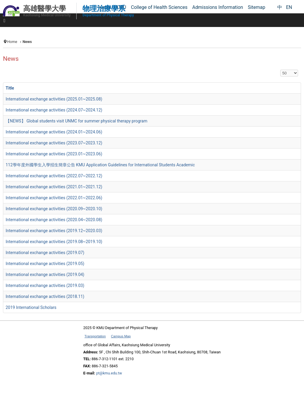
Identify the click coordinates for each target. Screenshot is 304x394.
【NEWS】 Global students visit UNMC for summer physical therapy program (76, 121)
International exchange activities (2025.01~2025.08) (54, 99)
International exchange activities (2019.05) (45, 263)
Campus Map (121, 336)
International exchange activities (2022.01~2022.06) (54, 197)
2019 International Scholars (31, 307)
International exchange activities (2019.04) (45, 274)
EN (289, 7)
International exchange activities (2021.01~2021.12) (54, 186)
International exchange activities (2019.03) (45, 285)
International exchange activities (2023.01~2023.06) (54, 153)
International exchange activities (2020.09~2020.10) (54, 208)
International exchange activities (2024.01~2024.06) (54, 132)
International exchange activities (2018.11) (45, 296)
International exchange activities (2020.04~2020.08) (54, 219)
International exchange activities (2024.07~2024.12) (54, 110)
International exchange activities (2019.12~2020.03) (54, 230)
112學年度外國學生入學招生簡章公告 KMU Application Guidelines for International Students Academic (100, 164)
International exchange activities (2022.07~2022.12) (54, 175)
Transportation (95, 336)
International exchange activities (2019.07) (45, 252)
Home (12, 41)
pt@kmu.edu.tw (109, 373)
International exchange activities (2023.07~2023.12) (54, 143)
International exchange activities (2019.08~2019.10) (54, 241)
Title (10, 88)
